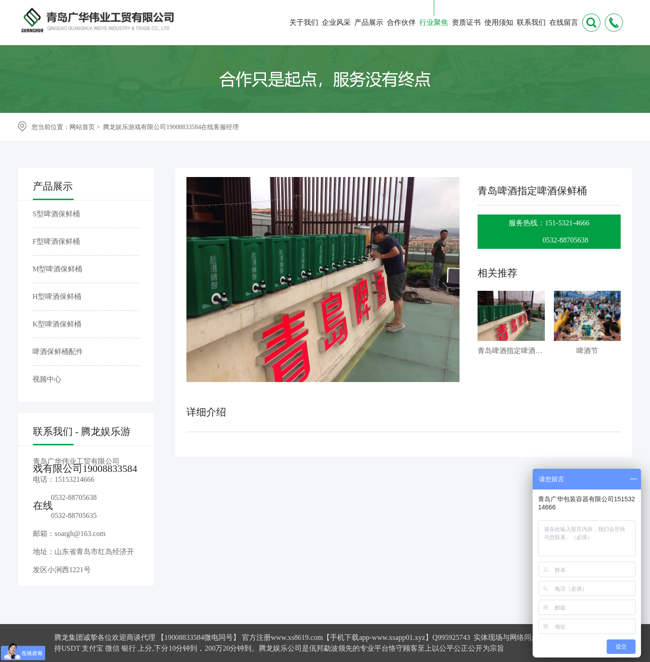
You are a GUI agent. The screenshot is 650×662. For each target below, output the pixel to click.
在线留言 (563, 22)
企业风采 (336, 22)
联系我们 (531, 22)
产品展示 (368, 22)
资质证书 (466, 22)
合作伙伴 (401, 22)
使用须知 (498, 22)
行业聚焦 (433, 22)
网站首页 (82, 127)
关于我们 (303, 22)
